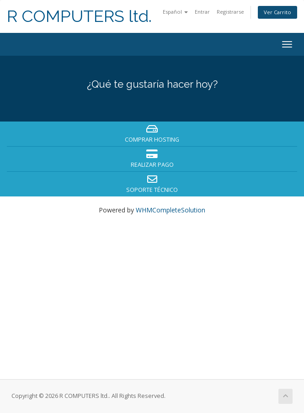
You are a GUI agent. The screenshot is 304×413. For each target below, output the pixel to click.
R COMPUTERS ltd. (79, 16)
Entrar (202, 11)
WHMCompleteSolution (170, 210)
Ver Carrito (277, 12)
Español (175, 11)
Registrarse (230, 11)
